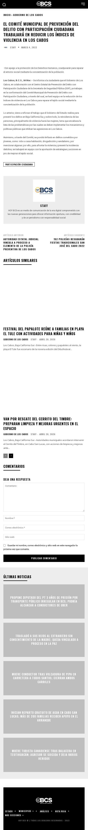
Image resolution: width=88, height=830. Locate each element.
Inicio (7, 15)
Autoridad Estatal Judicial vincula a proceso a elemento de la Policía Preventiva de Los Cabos (21, 244)
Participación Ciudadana (19, 164)
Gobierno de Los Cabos (28, 15)
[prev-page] (5, 456)
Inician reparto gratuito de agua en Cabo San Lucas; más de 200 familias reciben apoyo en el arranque (44, 716)
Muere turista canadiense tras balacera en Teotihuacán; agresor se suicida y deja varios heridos (44, 755)
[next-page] (11, 456)
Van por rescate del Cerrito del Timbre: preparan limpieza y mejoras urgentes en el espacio (40, 423)
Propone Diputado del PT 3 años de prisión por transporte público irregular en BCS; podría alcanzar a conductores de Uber (44, 601)
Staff (13, 47)
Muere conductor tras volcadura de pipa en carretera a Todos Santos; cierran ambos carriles (44, 678)
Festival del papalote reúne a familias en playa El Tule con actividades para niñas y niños (43, 331)
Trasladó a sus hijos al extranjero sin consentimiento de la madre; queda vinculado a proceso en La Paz (44, 640)
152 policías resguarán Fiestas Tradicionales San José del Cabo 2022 (67, 242)
